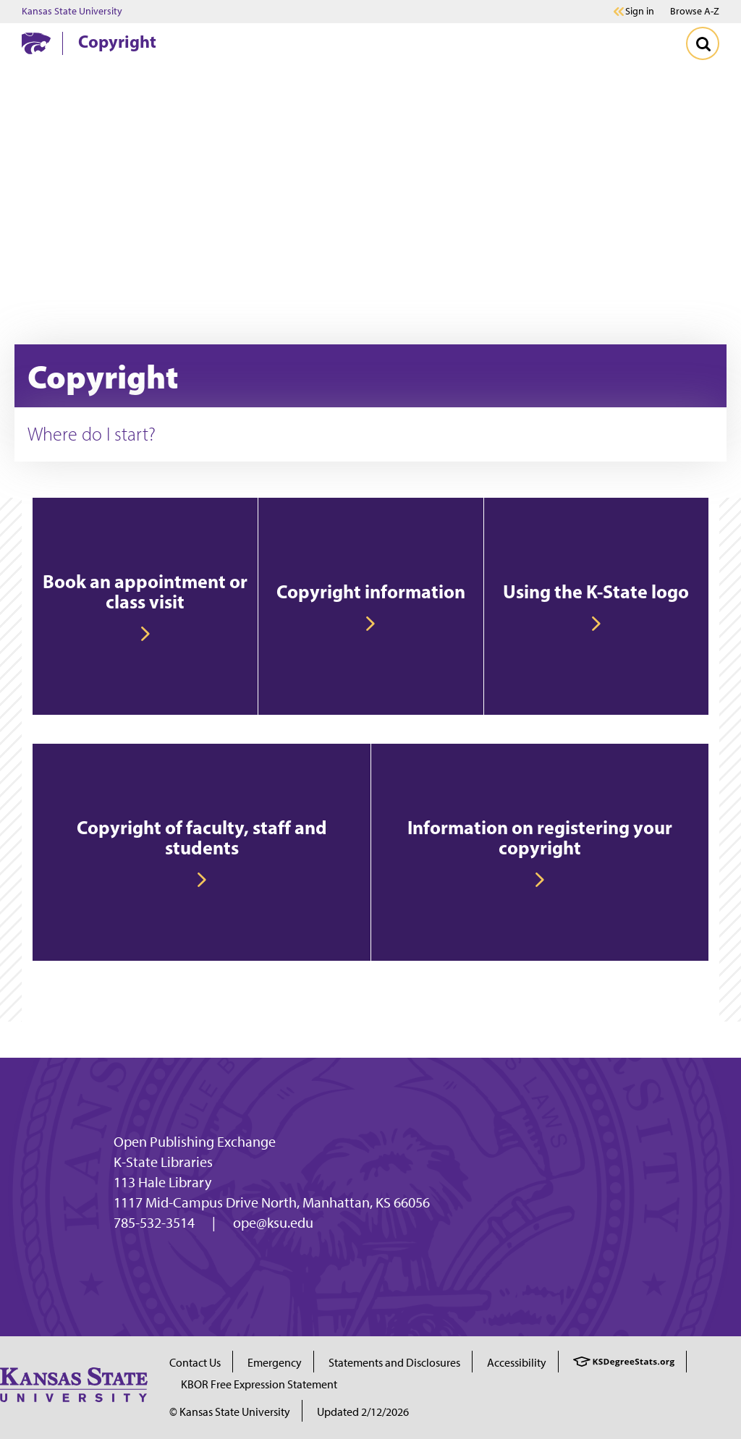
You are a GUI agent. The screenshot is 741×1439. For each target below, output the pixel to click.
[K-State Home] (36, 43)
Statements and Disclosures (394, 1363)
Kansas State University (72, 11)
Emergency (274, 1363)
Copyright (117, 41)
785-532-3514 (154, 1222)
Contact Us (195, 1363)
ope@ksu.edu (273, 1222)
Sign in (639, 11)
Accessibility (516, 1363)
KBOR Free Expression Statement (259, 1384)
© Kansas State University (229, 1412)
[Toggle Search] (702, 43)
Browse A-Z (694, 11)
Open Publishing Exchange (195, 1141)
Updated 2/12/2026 (363, 1412)
